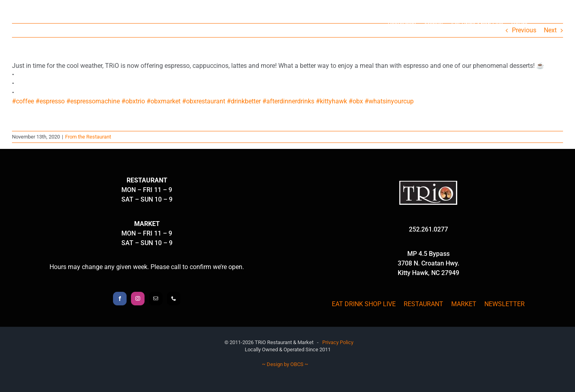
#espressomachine (93, 101)
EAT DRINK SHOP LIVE (364, 304)
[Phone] (173, 298)
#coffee (23, 101)
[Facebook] (120, 298)
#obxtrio (133, 101)
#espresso (50, 101)
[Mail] (156, 298)
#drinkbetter (244, 101)
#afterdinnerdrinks (288, 101)
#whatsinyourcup (389, 101)
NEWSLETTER (504, 304)
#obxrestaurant (203, 101)
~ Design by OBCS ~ (285, 364)
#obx (356, 101)
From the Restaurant (88, 137)
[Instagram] (138, 298)
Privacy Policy (337, 342)
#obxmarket (163, 101)
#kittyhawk (331, 101)
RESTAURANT (423, 304)
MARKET (463, 304)
